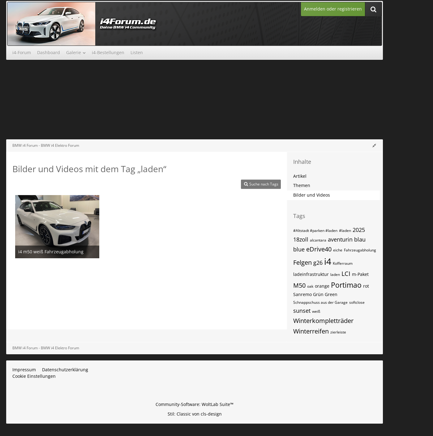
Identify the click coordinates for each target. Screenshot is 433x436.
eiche (337, 250)
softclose (357, 302)
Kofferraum (343, 263)
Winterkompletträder (323, 320)
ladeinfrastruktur (311, 274)
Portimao (346, 285)
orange (322, 286)
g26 (318, 262)
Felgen (302, 262)
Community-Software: (195, 404)
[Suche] (373, 9)
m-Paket (360, 274)
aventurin (340, 239)
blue (299, 249)
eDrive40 (319, 249)
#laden (345, 230)
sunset (302, 310)
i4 (327, 261)
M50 (299, 285)
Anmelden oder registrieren (333, 9)
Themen (301, 185)
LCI (345, 273)
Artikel (300, 176)
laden (335, 274)
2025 (359, 229)
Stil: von (195, 414)
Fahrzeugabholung (360, 250)
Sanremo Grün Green (315, 294)
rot (366, 286)
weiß (316, 311)
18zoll (300, 239)
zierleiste (338, 332)
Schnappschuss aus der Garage (320, 302)
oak (310, 286)
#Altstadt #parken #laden (315, 230)
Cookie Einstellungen (34, 376)
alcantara (318, 240)
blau (360, 239)
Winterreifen (311, 331)
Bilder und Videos (311, 195)
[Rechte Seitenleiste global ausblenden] (374, 145)
